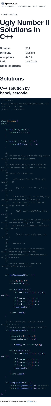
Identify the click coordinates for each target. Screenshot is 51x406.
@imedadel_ (31, 401)
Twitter (35, 6)
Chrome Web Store (24, 6)
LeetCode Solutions (8, 6)
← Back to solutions (9, 14)
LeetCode (31, 61)
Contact (42, 6)
